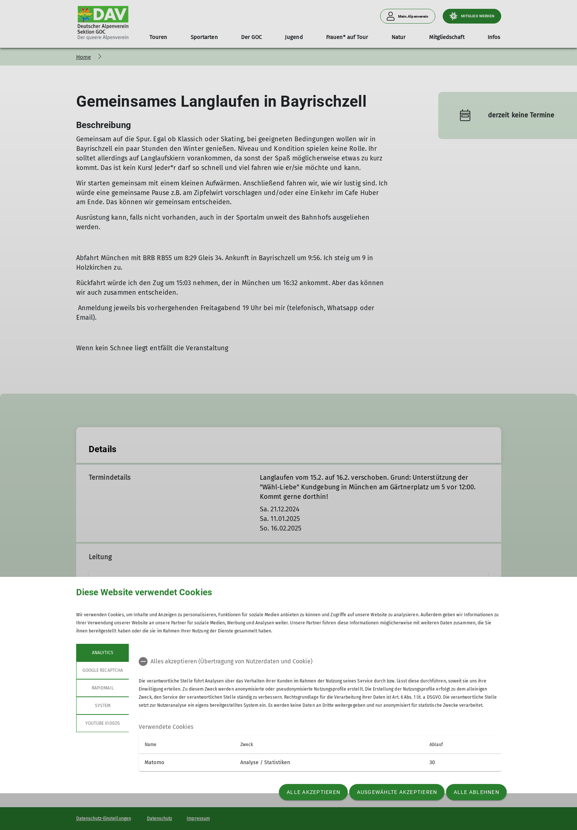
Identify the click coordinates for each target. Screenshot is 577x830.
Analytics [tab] (102, 652)
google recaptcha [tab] (102, 670)
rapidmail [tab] (102, 688)
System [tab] (102, 705)
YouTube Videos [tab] (102, 723)
